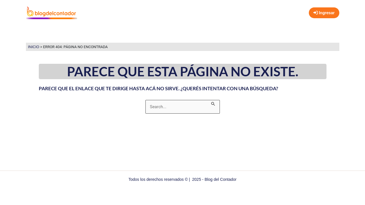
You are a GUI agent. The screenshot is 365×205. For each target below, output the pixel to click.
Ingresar (323, 12)
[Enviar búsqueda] (213, 103)
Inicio (33, 47)
